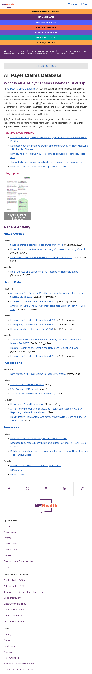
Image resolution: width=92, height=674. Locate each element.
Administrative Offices (15, 586)
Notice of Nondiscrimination (19, 663)
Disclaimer (9, 646)
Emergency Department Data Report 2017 (33, 301)
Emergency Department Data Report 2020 (33, 324)
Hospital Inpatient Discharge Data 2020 (31, 329)
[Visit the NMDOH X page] (27, 489)
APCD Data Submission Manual (27, 384)
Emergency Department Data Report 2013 (33, 356)
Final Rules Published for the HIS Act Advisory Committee (41, 257)
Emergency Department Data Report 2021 (33, 320)
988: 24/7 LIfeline (46, 43)
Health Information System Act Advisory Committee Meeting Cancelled (49, 249)
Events (7, 538)
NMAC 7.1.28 (17, 474)
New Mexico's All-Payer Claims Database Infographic (17, 218)
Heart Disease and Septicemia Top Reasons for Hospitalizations (44, 271)
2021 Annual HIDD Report (24, 389)
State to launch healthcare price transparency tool (37, 245)
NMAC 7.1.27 (17, 469)
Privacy (8, 634)
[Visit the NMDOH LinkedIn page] (64, 489)
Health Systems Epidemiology (33, 53)
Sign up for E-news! (46, 27)
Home (10, 51)
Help (6, 567)
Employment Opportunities (18, 561)
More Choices (46, 66)
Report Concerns (13, 615)
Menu (72, 4)
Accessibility (10, 652)
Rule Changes (11, 658)
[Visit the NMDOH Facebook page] (9, 489)
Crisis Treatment (12, 597)
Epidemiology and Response (42, 51)
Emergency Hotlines (15, 603)
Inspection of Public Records (19, 669)
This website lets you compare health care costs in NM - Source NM (46, 162)
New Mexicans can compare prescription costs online (38, 166)
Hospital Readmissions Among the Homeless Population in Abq (44, 348)
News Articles (14, 233)
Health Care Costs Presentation (27, 404)
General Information (14, 609)
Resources (11, 427)
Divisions (21, 51)
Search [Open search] (85, 4)
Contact (8, 555)
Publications (13, 363)
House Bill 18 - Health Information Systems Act (35, 465)
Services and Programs (16, 621)
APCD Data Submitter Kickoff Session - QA (33, 393)
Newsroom (10, 532)
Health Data (12, 282)
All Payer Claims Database (21, 88)
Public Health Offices (15, 580)
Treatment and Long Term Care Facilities (25, 592)
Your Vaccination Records (46, 12)
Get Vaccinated (46, 17)
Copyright (9, 640)
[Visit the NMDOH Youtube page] (83, 489)
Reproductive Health (46, 32)
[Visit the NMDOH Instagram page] (46, 489)
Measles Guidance (46, 22)
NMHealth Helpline (46, 38)
